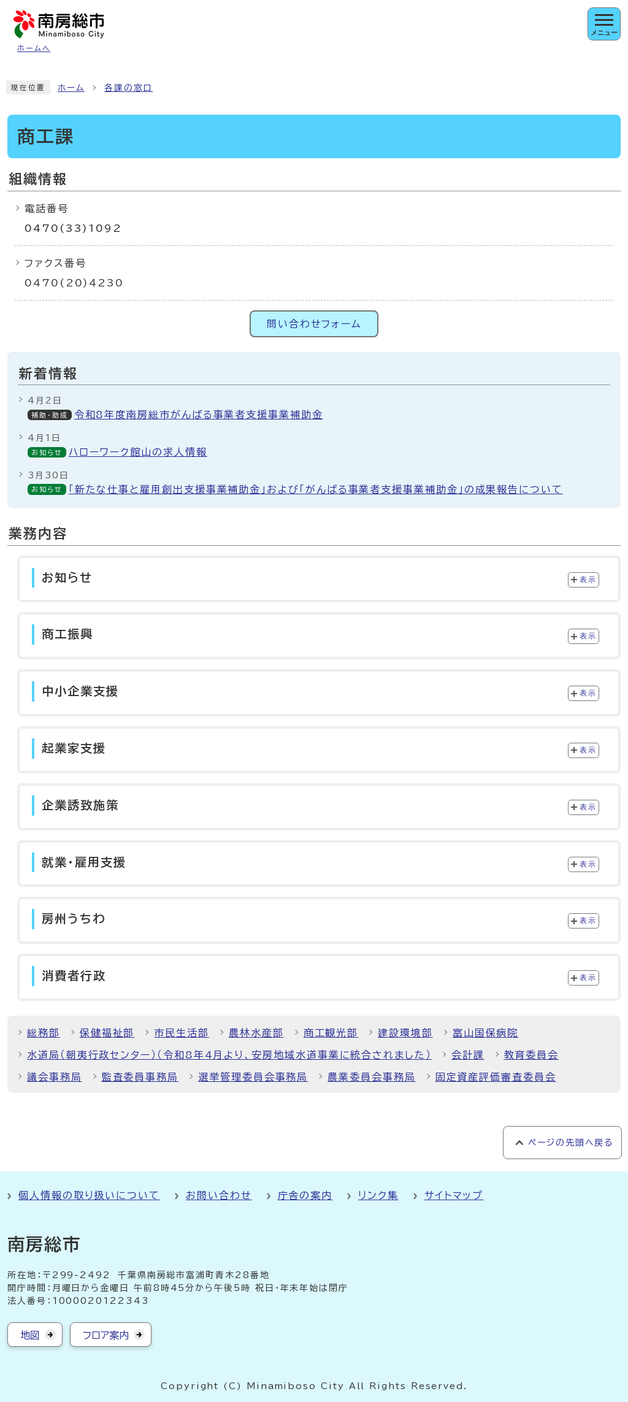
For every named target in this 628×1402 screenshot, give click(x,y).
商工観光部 (331, 1033)
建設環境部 (405, 1033)
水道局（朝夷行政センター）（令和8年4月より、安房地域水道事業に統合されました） (229, 1055)
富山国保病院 (486, 1033)
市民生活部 (181, 1033)
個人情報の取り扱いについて (89, 1195)
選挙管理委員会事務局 (253, 1077)
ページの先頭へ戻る (570, 1142)
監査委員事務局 (140, 1077)
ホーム (71, 87)
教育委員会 (531, 1055)
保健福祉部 (107, 1033)
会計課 (467, 1055)
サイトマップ (454, 1195)
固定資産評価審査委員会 (495, 1077)
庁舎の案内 (305, 1195)
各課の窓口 (128, 87)
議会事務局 (54, 1077)
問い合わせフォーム (314, 324)
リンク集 (378, 1195)
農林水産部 (256, 1033)
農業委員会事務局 (371, 1077)
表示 (588, 579)
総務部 (43, 1033)
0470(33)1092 (73, 228)
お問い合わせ (219, 1195)
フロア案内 (106, 1335)
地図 (30, 1335)
